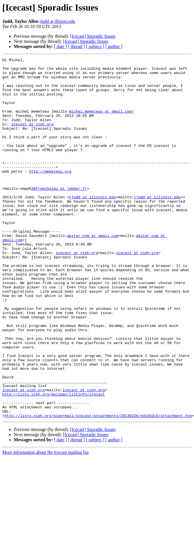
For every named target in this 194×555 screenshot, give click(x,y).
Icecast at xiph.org (23, 456)
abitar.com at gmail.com (92, 271)
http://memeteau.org (50, 194)
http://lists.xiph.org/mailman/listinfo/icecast (53, 461)
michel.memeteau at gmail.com (100, 122)
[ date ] (60, 46)
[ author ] (114, 46)
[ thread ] (76, 46)
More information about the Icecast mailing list (45, 524)
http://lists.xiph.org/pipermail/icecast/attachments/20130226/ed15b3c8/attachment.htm (98, 487)
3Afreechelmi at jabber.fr (59, 214)
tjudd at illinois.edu (57, 21)
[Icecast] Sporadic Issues (92, 36)
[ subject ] (95, 46)
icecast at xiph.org (32, 137)
